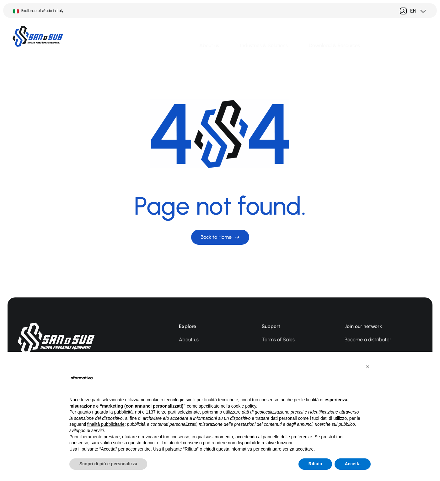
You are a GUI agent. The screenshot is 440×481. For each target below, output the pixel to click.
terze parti (166, 411)
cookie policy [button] (243, 406)
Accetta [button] (353, 463)
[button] (367, 367)
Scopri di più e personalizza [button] (108, 463)
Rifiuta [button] (315, 463)
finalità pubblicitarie (106, 424)
